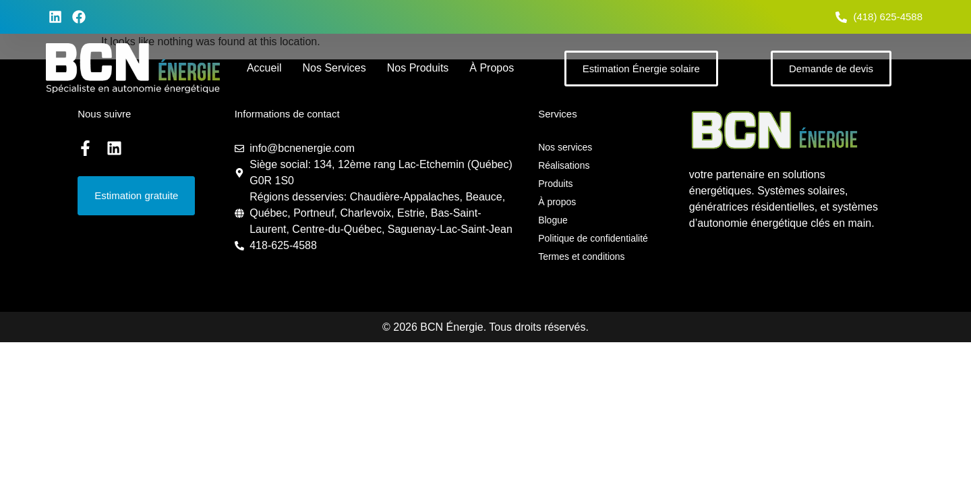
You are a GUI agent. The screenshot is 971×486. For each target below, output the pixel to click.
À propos (491, 68)
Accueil (264, 68)
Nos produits (418, 68)
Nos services (333, 68)
